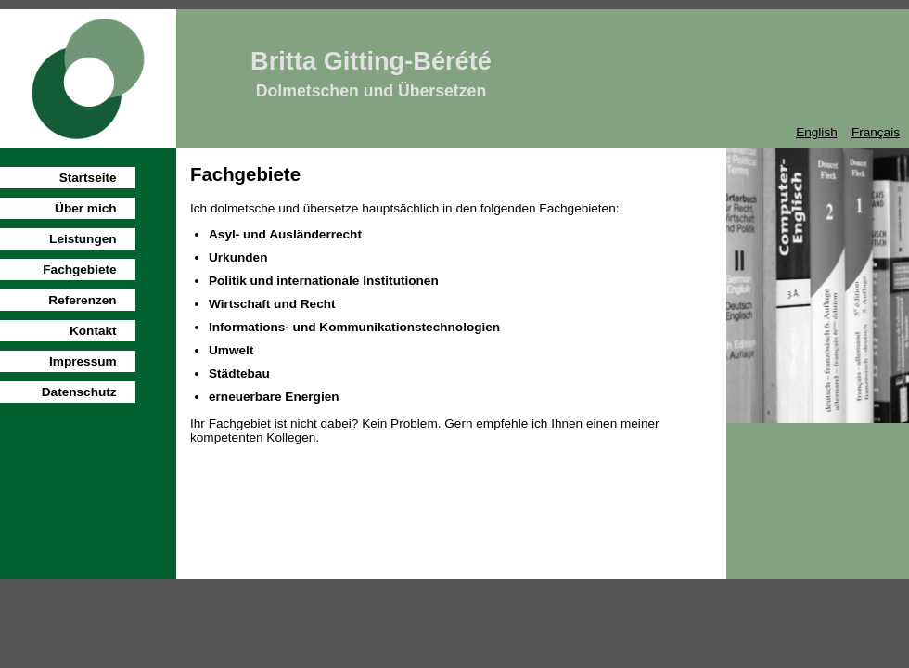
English (817, 132)
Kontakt (93, 331)
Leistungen (83, 239)
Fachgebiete (79, 269)
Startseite (88, 178)
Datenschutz (79, 392)
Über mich (85, 208)
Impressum (83, 361)
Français (875, 132)
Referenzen (82, 300)
